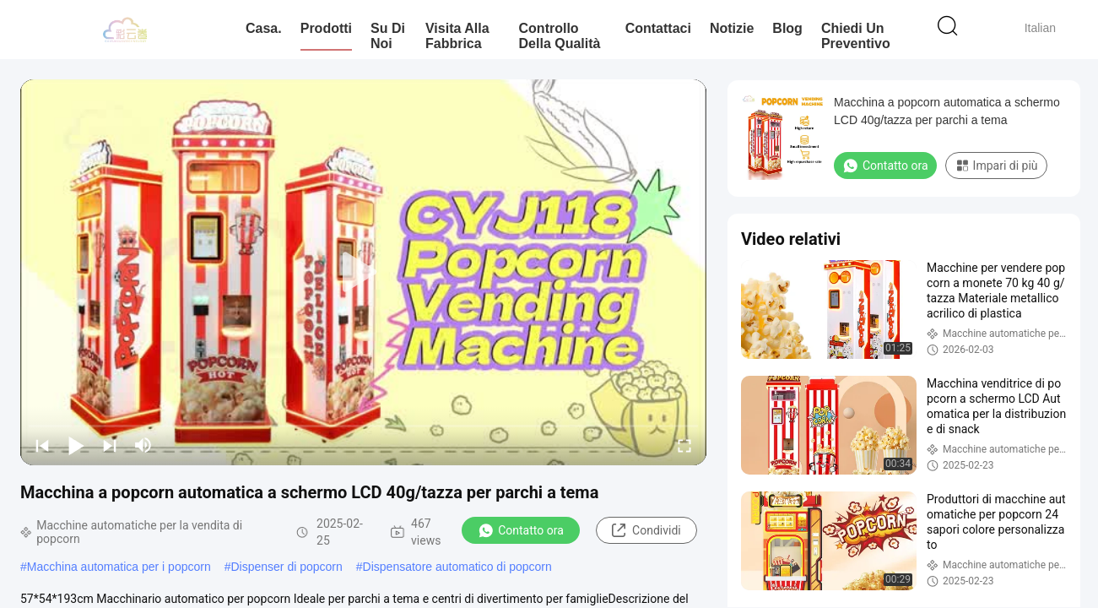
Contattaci (658, 28)
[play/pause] (76, 445)
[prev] (42, 445)
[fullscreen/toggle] (684, 445)
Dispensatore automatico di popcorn (457, 566)
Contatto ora (521, 530)
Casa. (264, 28)
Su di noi (388, 36)
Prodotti (326, 28)
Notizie (732, 28)
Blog (787, 28)
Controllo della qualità (560, 36)
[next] (110, 445)
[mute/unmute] (143, 445)
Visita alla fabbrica (457, 36)
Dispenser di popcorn (287, 566)
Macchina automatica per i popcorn (119, 566)
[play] (364, 273)
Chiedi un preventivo (855, 36)
